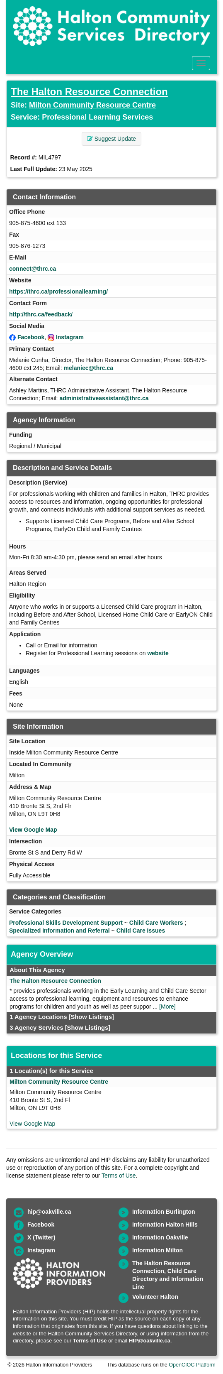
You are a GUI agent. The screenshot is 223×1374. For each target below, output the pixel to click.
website (157, 653)
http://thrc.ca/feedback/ (41, 314)
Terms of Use (119, 1175)
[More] (167, 1006)
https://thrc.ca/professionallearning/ (58, 291)
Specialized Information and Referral (59, 930)
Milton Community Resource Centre (92, 105)
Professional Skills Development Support (66, 922)
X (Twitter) (41, 1237)
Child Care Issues (140, 930)
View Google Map (33, 829)
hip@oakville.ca (49, 1211)
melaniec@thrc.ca (89, 368)
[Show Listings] (91, 1017)
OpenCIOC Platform (192, 1365)
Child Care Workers (156, 922)
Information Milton (157, 1250)
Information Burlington (163, 1211)
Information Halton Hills (165, 1224)
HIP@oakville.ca (149, 1340)
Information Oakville (160, 1237)
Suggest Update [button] (111, 138)
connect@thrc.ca (32, 268)
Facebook (30, 337)
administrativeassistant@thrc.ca (103, 398)
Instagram (70, 337)
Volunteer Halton (155, 1296)
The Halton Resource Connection (89, 91)
